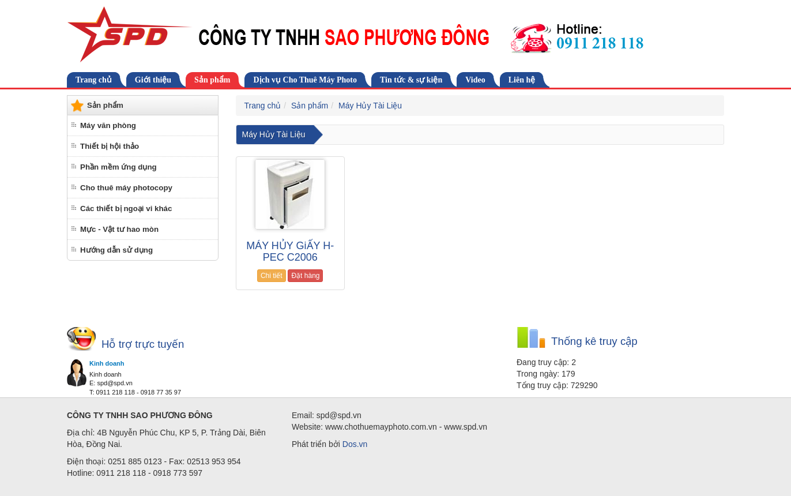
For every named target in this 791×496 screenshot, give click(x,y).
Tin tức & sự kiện (411, 80)
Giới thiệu (153, 80)
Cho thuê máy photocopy (126, 187)
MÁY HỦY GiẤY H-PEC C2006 (290, 251)
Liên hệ (522, 80)
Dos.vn (355, 444)
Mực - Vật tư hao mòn (119, 229)
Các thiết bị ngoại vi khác (126, 208)
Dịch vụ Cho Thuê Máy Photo (305, 80)
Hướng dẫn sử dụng (116, 250)
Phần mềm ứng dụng (118, 167)
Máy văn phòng (108, 125)
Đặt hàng (305, 276)
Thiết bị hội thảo (109, 146)
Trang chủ (94, 80)
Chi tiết (271, 276)
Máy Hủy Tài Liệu (370, 105)
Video (475, 80)
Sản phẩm (212, 80)
